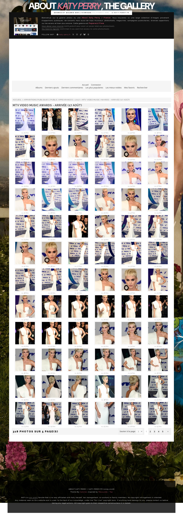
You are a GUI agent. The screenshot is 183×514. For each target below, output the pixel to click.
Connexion (96, 84)
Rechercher (142, 87)
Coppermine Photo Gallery (96, 439)
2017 (77, 100)
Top (111, 492)
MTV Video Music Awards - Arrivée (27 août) (106, 100)
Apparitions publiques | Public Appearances (48, 100)
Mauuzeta (103, 492)
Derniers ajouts (52, 87)
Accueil (85, 84)
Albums (39, 87)
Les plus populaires (94, 87)
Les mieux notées (114, 87)
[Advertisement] (91, 61)
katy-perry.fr (120, 12)
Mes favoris (129, 87)
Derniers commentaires (72, 87)
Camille (83, 492)
